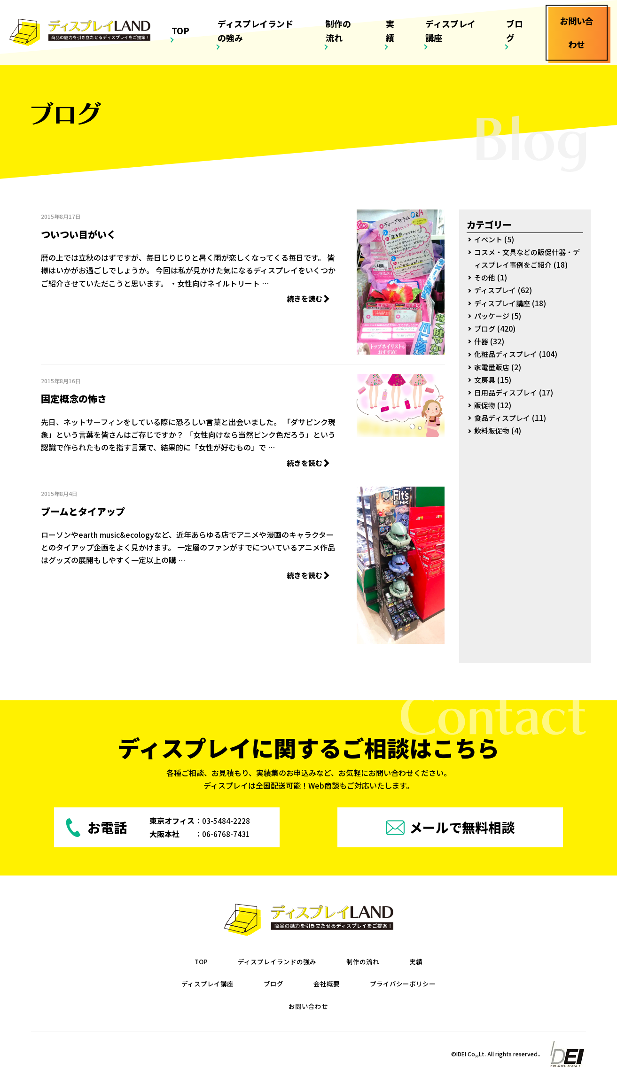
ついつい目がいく (97, 232)
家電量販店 (493, 366)
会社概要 (327, 984)
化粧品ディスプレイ (507, 353)
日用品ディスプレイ (507, 392)
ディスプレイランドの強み (290, 17)
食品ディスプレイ (504, 417)
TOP (223, 17)
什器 (481, 341)
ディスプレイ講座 (459, 17)
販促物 (485, 405)
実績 (407, 17)
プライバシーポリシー (409, 984)
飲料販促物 (493, 430)
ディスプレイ (496, 289)
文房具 (485, 379)
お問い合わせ (308, 1006)
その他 (485, 277)
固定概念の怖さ (90, 396)
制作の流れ (367, 17)
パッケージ (493, 315)
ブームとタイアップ (104, 509)
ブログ (514, 17)
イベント (489, 239)
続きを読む (305, 298)
